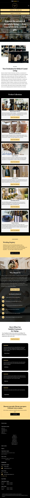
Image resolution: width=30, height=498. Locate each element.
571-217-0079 (6, 472)
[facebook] (2, 476)
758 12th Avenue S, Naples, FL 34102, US (6, 458)
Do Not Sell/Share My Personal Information (12, 495)
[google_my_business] (6, 476)
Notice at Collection (21, 495)
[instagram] (3, 476)
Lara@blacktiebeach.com (8, 468)
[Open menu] (28, 5)
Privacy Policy (4, 495)
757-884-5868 (6, 466)
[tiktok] (4, 476)
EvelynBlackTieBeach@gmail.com (9, 474)
